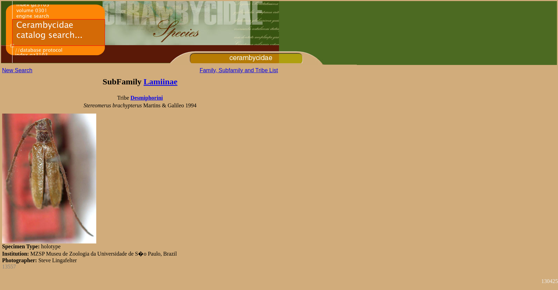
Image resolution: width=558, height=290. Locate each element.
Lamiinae (160, 81)
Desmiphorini (146, 98)
